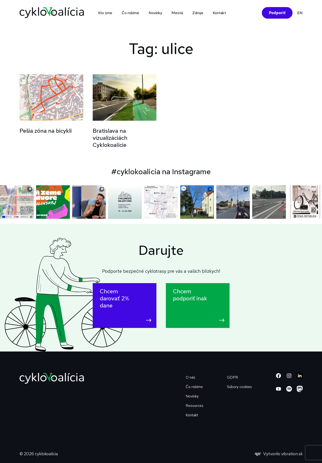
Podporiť (277, 12)
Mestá (177, 12)
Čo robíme (130, 12)
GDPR (232, 377)
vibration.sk (292, 453)
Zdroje (197, 12)
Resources (194, 405)
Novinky (155, 12)
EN (300, 12)
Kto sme (105, 12)
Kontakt (219, 12)
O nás (190, 377)
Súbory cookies (239, 386)
